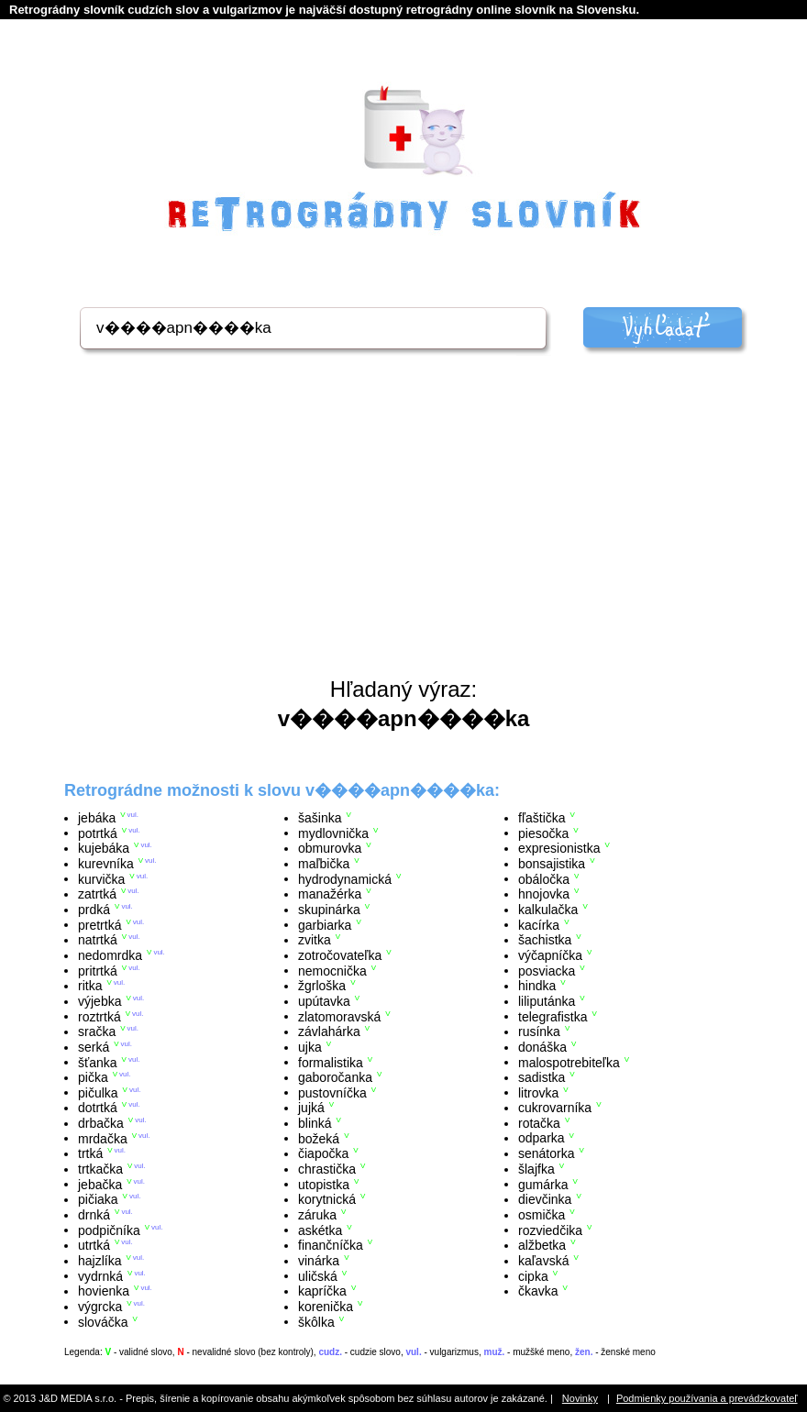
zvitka (314, 939)
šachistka (544, 939)
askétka (320, 1229)
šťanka (97, 1061)
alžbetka (542, 1245)
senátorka (546, 1153)
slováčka (102, 1321)
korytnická (327, 1199)
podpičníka (109, 1229)
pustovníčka (332, 1092)
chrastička (327, 1169)
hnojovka (543, 894)
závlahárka (329, 1031)
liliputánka (546, 1001)
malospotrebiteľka (569, 1061)
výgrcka (100, 1306)
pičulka (98, 1092)
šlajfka (536, 1169)
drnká (94, 1215)
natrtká (97, 939)
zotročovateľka (339, 955)
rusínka (539, 1031)
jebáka (97, 818)
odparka (541, 1138)
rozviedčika (550, 1229)
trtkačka (100, 1169)
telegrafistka (552, 1016)
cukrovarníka (554, 1107)
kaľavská (543, 1260)
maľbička (323, 863)
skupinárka (329, 909)
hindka (537, 985)
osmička (541, 1215)
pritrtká (97, 970)
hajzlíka (99, 1260)
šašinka (319, 818)
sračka (97, 1031)
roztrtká (99, 1016)
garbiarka (324, 924)
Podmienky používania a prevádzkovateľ (707, 1398)
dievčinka (544, 1199)
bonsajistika (551, 863)
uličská (317, 1275)
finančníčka (330, 1245)
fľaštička (542, 818)
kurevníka (106, 863)
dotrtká (97, 1107)
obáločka (543, 878)
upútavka (324, 1001)
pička (93, 1077)
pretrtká (99, 924)
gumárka (543, 1183)
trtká (90, 1153)
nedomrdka (110, 955)
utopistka (323, 1183)
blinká (315, 1123)
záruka (317, 1215)
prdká (94, 909)
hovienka (103, 1291)
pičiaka (98, 1199)
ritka (90, 985)
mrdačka (102, 1138)
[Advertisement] (403, 539)
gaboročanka (335, 1077)
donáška (542, 1047)
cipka (533, 1275)
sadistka (541, 1077)
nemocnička (332, 970)
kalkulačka (548, 909)
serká (93, 1047)
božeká (318, 1138)
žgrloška (322, 985)
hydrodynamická (345, 878)
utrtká (94, 1245)
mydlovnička (333, 832)
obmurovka (329, 848)
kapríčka (322, 1291)
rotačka (539, 1123)
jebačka (100, 1183)
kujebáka (103, 848)
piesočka (543, 832)
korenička (325, 1306)
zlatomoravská (339, 1016)
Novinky (580, 1398)
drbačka (101, 1123)
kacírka (538, 924)
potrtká (97, 832)
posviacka (546, 970)
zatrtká (97, 894)
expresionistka (559, 848)
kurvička (101, 878)
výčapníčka (550, 955)
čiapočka (323, 1153)
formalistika (330, 1061)
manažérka (329, 894)
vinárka (318, 1260)
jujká (311, 1107)
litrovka (538, 1092)
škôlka (316, 1321)
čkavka (538, 1291)
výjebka (99, 1001)
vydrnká (100, 1275)
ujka (310, 1047)
